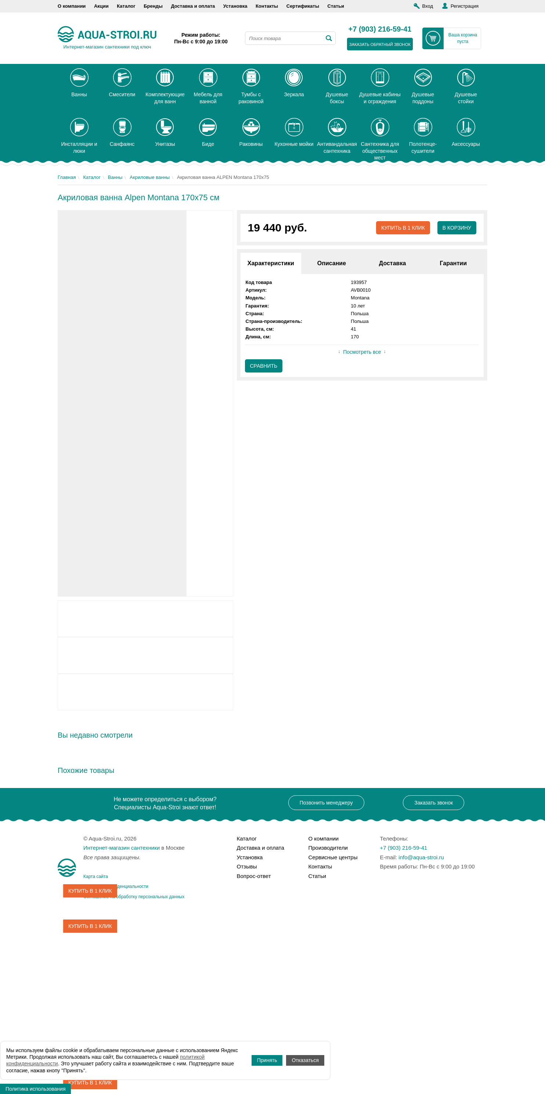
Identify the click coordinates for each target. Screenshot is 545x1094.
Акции (101, 6)
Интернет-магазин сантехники (121, 848)
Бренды (153, 6)
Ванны (115, 177)
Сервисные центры (333, 857)
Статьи (336, 6)
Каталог (126, 6)
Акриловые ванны (150, 177)
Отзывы (247, 866)
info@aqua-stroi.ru (421, 857)
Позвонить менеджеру (326, 803)
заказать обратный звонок (380, 44)
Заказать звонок (433, 803)
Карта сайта (95, 876)
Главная (67, 177)
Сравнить (264, 366)
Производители (328, 848)
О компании (72, 6)
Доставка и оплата (193, 6)
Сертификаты (302, 6)
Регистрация (465, 6)
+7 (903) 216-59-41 (380, 29)
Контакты (267, 6)
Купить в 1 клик (403, 228)
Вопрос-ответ (254, 876)
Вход (427, 6)
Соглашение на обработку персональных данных (133, 896)
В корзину (456, 228)
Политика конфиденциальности (115, 886)
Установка (235, 6)
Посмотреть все (362, 352)
